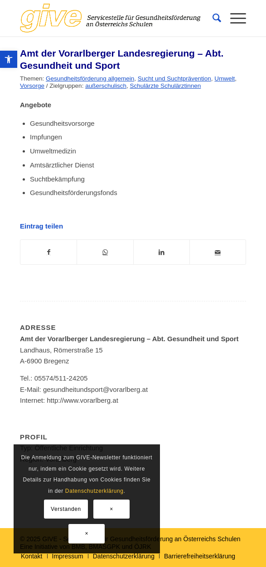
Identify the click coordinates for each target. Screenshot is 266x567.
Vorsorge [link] (32, 85)
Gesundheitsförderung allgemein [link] (90, 78)
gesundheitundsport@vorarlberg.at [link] (95, 389)
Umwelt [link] (224, 78)
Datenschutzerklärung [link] (94, 491)
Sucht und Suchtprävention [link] (174, 78)
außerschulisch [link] (105, 85)
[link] (8, 59)
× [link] (111, 509)
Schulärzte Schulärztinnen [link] (165, 85)
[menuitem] (212, 18)
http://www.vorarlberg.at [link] (82, 400)
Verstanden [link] (66, 509)
